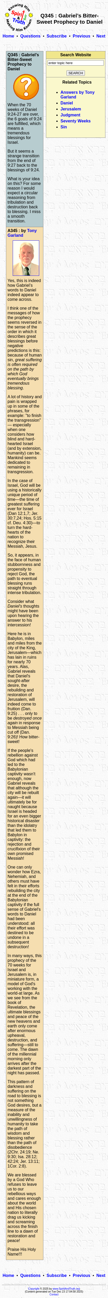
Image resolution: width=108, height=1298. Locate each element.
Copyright (33, 1288)
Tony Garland (22, 233)
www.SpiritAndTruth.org (66, 1288)
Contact (54, 1294)
